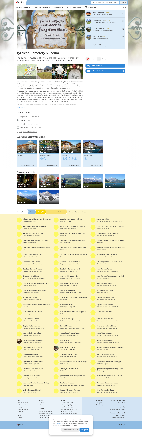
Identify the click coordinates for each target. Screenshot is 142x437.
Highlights (58, 7)
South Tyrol (99, 403)
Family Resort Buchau (49, 153)
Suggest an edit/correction (27, 132)
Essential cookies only (70, 430)
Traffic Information (68, 407)
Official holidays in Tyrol (69, 409)
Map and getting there (69, 405)
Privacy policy (121, 407)
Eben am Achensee (45, 155)
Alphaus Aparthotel (27, 153)
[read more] (21, 107)
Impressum (121, 405)
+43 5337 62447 (25, 120)
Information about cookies (117, 409)
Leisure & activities (41, 7)
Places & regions (22, 7)
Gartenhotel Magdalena (93, 153)
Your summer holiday (46, 413)
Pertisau (20, 155)
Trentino (99, 405)
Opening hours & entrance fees (31, 127)
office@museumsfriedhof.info (30, 124)
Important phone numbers (70, 413)
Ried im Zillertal (88, 155)
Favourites (90, 7)
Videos (42, 403)
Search (123, 2)
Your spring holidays (46, 411)
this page (58, 423)
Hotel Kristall (71, 153)
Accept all (84, 430)
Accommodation (73, 7)
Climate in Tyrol (67, 411)
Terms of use (121, 403)
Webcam (42, 405)
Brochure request (67, 403)
